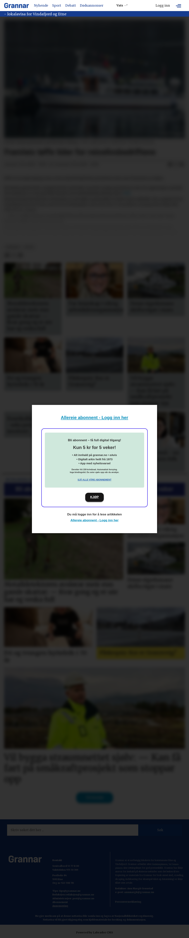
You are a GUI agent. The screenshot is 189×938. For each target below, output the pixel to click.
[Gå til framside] (16, 5)
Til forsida (94, 798)
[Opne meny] (178, 6)
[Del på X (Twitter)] (176, 164)
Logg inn (163, 6)
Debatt (70, 6)
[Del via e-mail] (182, 164)
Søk (160, 830)
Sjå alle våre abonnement (94, 480)
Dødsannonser (91, 6)
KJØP (94, 497)
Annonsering (60, 905)
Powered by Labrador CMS (94, 932)
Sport (56, 6)
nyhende (13, 247)
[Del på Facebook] (170, 164)
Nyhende (41, 6)
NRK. (127, 193)
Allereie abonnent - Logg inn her (94, 417)
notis (29, 247)
